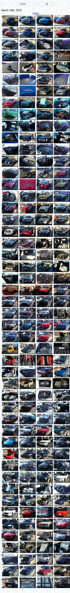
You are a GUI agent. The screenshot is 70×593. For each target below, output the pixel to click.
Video (35, 13)
